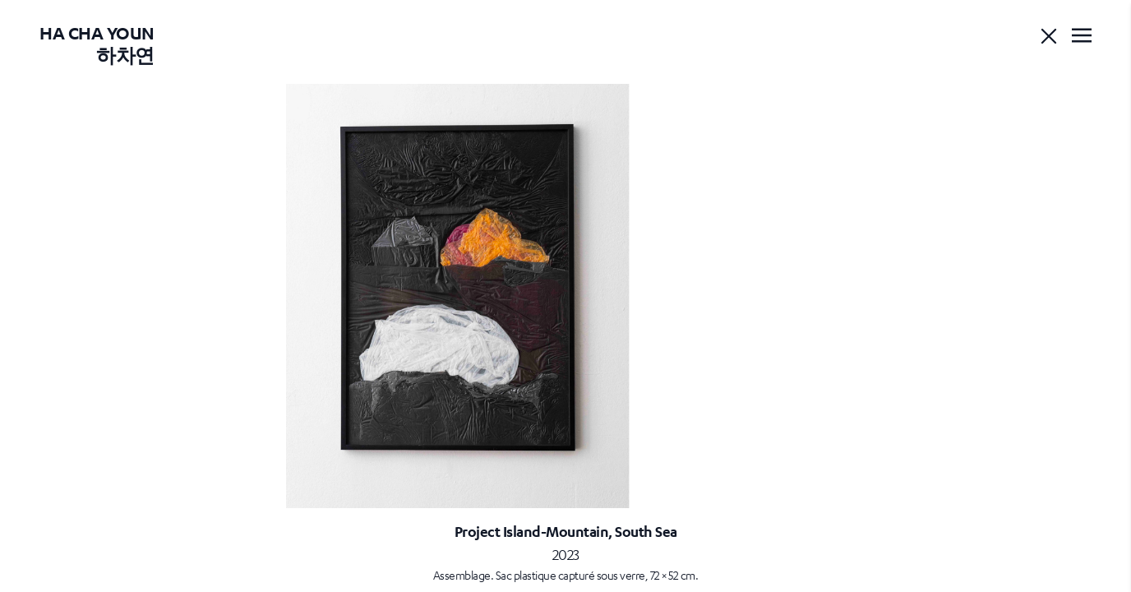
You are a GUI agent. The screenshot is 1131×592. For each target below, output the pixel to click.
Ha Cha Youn (97, 44)
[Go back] (1049, 36)
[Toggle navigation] (1082, 36)
